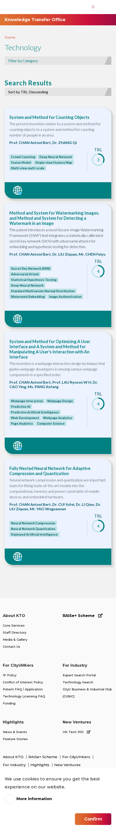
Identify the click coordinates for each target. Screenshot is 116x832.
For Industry (15, 765)
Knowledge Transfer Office (35, 19)
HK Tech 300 (76, 732)
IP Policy (9, 675)
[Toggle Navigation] (104, 7)
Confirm (93, 819)
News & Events (15, 732)
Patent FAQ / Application (23, 689)
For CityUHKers (76, 757)
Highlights (40, 765)
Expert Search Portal (79, 675)
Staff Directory (14, 632)
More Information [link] (34, 799)
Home (10, 37)
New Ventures (67, 765)
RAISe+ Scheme (82, 615)
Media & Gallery (15, 639)
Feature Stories (15, 739)
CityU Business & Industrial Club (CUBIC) (87, 692)
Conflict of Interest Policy (23, 682)
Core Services (14, 625)
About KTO (13, 757)
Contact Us (11, 646)
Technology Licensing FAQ (24, 696)
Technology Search (78, 682)
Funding (9, 703)
